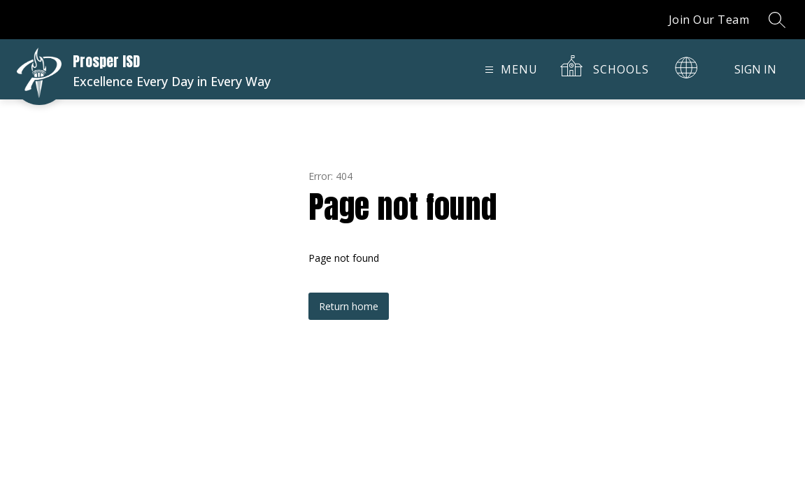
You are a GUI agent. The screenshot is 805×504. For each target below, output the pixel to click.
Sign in (755, 69)
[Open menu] (509, 69)
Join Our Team (709, 19)
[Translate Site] (686, 67)
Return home (348, 306)
